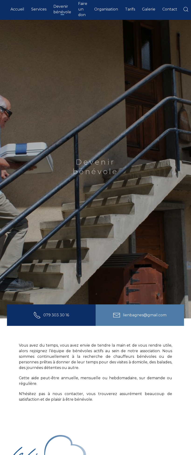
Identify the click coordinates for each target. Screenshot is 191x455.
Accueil (17, 9)
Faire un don (82, 9)
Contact (169, 9)
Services (38, 9)
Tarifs (130, 9)
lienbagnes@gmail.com (140, 315)
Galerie (148, 9)
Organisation (106, 9)
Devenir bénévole (62, 9)
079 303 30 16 (51, 315)
